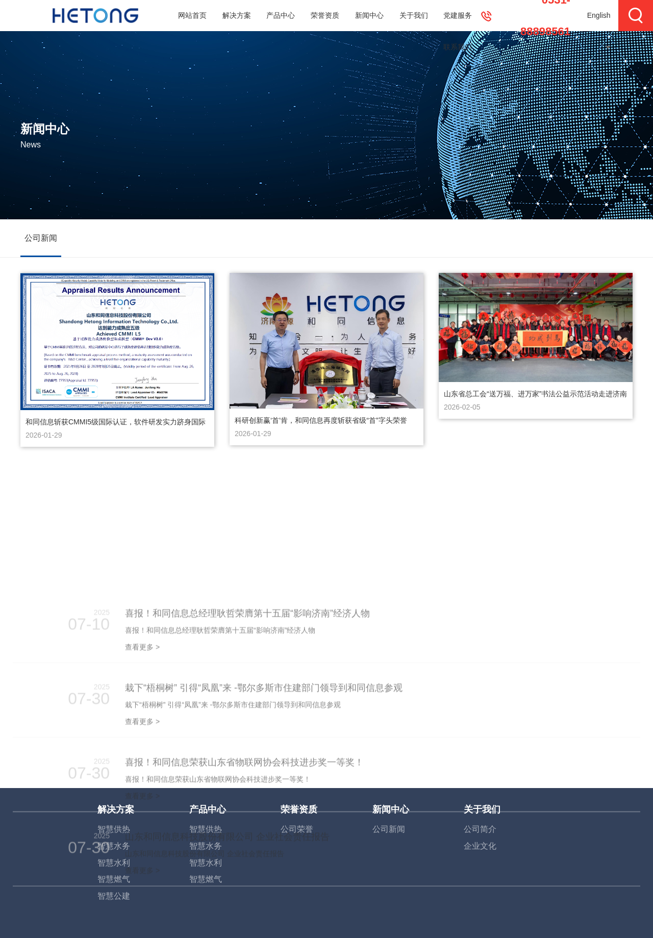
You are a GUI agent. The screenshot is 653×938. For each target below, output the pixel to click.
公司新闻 (40, 238)
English (599, 15)
